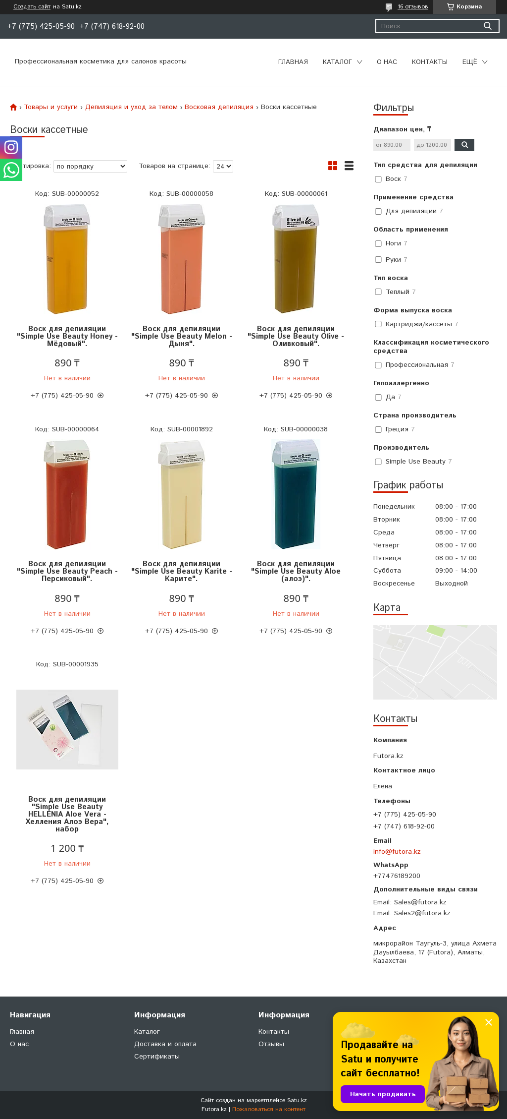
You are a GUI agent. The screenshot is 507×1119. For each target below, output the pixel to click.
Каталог (337, 62)
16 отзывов (413, 6)
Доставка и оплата (165, 1044)
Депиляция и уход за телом (131, 107)
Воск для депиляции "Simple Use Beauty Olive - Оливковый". (296, 336)
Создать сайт (32, 6)
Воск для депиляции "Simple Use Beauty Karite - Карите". (181, 571)
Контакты (430, 62)
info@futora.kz (397, 852)
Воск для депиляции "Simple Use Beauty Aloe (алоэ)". (296, 571)
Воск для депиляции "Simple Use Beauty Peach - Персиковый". (67, 571)
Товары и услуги (51, 107)
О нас (387, 62)
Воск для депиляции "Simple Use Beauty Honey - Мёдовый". (67, 336)
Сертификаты (157, 1056)
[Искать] (487, 26)
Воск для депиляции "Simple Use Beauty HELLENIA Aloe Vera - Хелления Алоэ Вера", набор (67, 814)
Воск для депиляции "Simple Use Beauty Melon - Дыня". (181, 336)
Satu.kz (297, 1100)
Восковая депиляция (219, 107)
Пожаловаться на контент (268, 1109)
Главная (293, 62)
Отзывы (271, 1044)
